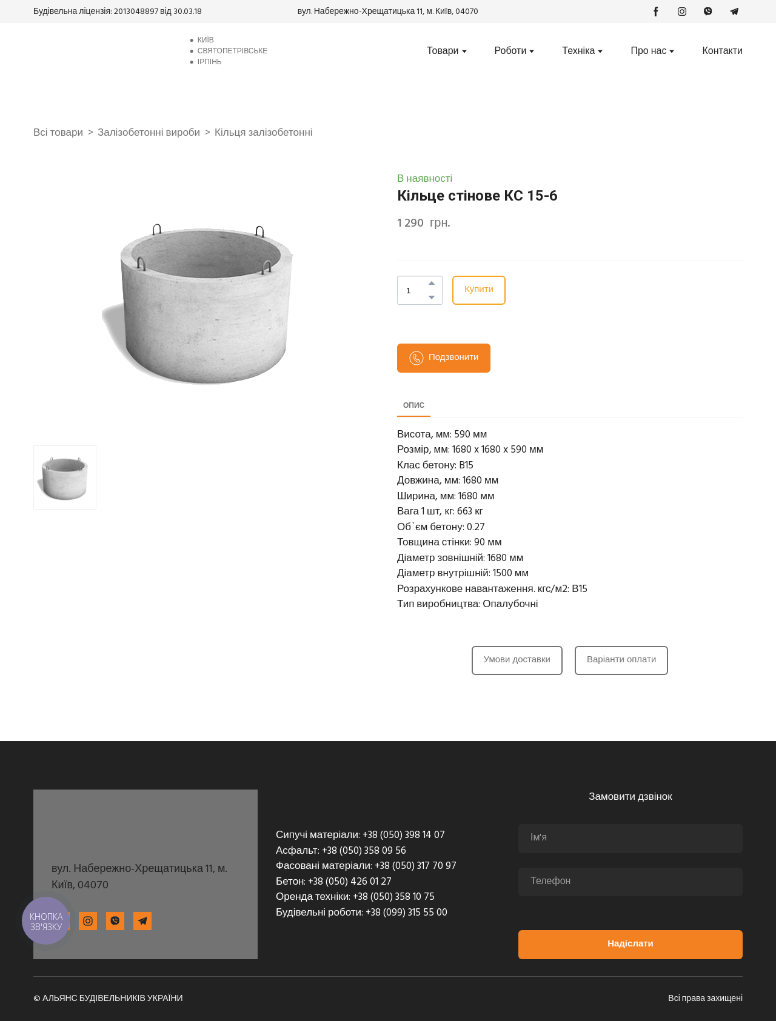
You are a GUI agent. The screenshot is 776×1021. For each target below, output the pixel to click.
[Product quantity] (417, 290)
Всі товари (58, 133)
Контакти (722, 51)
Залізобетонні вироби (149, 133)
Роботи (511, 51)
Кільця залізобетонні (263, 133)
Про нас (648, 51)
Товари (442, 51)
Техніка (578, 51)
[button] (655, 11)
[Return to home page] (101, 51)
